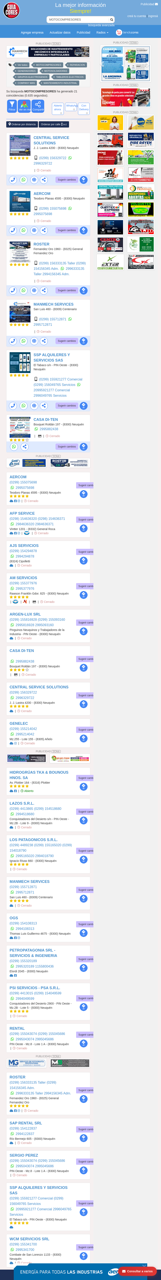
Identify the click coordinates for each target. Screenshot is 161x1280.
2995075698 (43, 214)
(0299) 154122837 (23, 1128)
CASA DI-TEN (46, 420)
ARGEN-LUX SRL (25, 614)
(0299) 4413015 (22, 993)
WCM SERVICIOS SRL (29, 1239)
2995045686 (44, 1039)
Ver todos (22, 65)
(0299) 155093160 (51, 619)
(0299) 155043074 (24, 1034)
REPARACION (77, 65)
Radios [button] (102, 32)
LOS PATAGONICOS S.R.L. (34, 840)
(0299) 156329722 (53, 158)
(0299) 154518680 (47, 808)
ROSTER (41, 244)
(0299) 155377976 (23, 583)
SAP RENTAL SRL (26, 1123)
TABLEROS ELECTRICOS (69, 77)
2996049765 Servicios (50, 395)
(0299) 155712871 (53, 319)
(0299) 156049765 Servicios (55, 385)
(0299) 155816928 (24, 619)
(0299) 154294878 (23, 551)
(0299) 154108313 (23, 923)
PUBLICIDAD (48, 43)
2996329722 (43, 163)
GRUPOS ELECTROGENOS (32, 77)
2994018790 (44, 856)
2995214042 (25, 734)
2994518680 (25, 814)
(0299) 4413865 (22, 808)
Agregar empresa (32, 32)
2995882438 (49, 429)
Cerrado (44, 170)
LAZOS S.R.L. (22, 803)
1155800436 (44, 966)
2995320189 (25, 966)
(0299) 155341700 (23, 1244)
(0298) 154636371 (51, 518)
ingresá (153, 16)
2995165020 (25, 856)
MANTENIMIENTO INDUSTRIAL (60, 83)
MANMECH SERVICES (54, 304)
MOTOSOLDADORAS (55, 71)
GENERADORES (27, 71)
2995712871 (43, 324)
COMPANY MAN (26, 83)
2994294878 (25, 556)
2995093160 (44, 625)
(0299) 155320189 (23, 961)
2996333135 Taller (30, 1093)
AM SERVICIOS (23, 578)
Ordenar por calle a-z (54, 124)
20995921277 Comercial (52, 390)
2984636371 (44, 524)
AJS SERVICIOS (24, 546)
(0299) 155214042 (23, 729)
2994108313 (25, 929)
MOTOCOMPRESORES (48, 65)
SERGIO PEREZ (24, 1155)
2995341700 (25, 1250)
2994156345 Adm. (56, 274)
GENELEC (19, 723)
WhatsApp (71, 107)
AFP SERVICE (22, 513)
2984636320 (25, 524)
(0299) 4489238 (22, 845)
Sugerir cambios (67, 179)
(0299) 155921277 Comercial (60, 379)
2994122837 (25, 1134)
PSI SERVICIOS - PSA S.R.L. (35, 988)
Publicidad (149, 4)
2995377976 (25, 588)
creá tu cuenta (136, 16)
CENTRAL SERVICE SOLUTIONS (39, 687)
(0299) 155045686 (51, 1034)
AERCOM (42, 194)
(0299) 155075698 (53, 208)
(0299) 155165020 (48, 845)
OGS (14, 918)
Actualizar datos (60, 32)
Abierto (27, 791)
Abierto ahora (58, 109)
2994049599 (25, 998)
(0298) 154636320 (24, 518)
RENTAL (17, 1028)
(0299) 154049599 (47, 993)
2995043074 (25, 1039)
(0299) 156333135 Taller (57, 263)
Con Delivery (84, 109)
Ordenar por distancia (22, 124)
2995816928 (25, 625)
